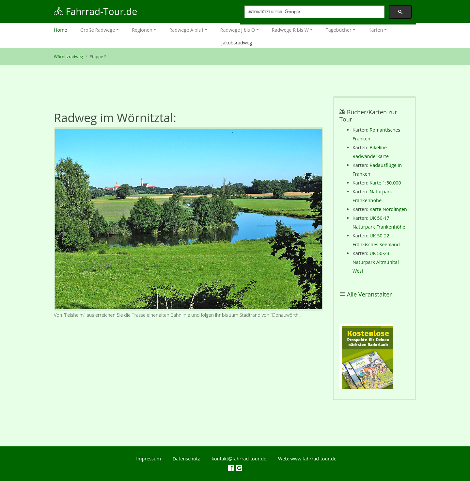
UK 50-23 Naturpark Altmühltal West (375, 262)
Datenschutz (186, 459)
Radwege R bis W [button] (290, 30)
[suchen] (314, 12)
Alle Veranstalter (369, 294)
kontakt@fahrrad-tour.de (239, 459)
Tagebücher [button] (339, 30)
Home (64, 29)
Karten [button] (375, 30)
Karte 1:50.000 (385, 183)
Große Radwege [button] (97, 30)
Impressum (148, 459)
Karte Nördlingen (388, 209)
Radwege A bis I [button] (186, 30)
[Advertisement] (188, 384)
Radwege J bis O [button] (237, 30)
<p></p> (366, 356)
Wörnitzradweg (68, 56)
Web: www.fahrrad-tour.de (307, 459)
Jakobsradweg (237, 43)
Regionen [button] (142, 30)
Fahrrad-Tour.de (95, 11)
